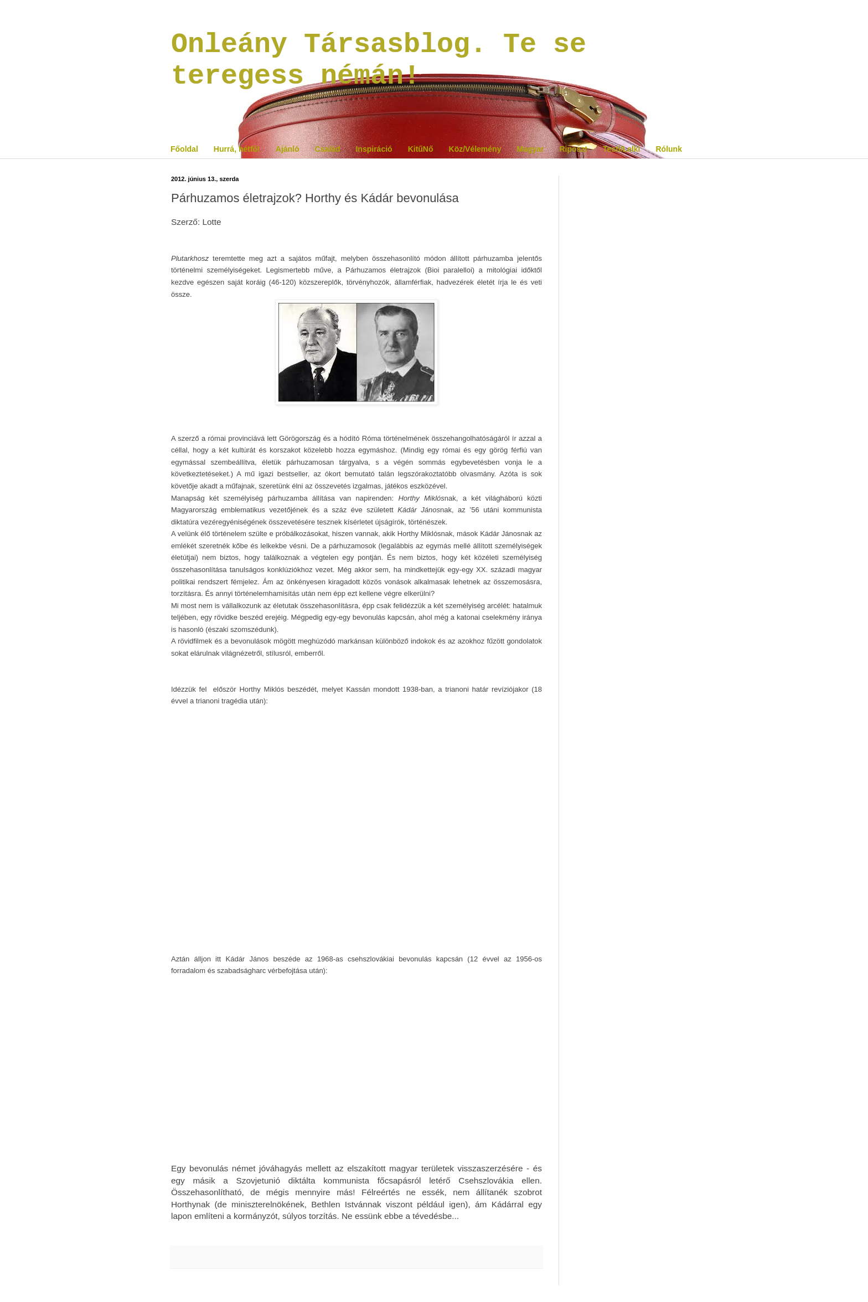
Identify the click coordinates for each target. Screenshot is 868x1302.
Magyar (530, 149)
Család (327, 149)
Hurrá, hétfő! (237, 149)
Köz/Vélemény (475, 149)
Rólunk (668, 149)
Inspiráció (373, 149)
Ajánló (287, 149)
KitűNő (420, 149)
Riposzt (573, 149)
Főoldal (184, 149)
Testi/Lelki (621, 149)
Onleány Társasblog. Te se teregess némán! (378, 60)
